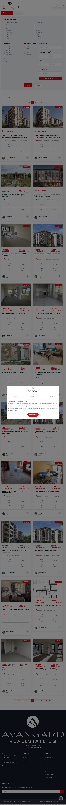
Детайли (32, 396)
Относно (50, 396)
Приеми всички (33, 414)
